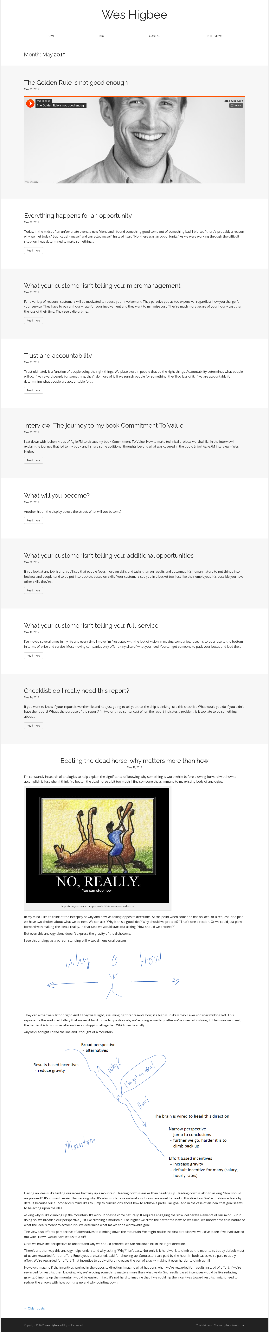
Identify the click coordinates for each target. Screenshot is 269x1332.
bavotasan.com (235, 1325)
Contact (155, 36)
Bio (101, 36)
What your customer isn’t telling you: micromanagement (102, 285)
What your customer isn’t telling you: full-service (91, 625)
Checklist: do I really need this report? (76, 690)
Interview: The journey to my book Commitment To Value (103, 425)
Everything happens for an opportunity (78, 215)
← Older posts (34, 1308)
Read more (34, 250)
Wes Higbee (134, 14)
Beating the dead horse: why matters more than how (134, 760)
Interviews (214, 36)
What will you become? (57, 495)
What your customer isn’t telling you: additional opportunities (109, 555)
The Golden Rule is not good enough (76, 82)
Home (51, 36)
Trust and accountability (58, 355)
